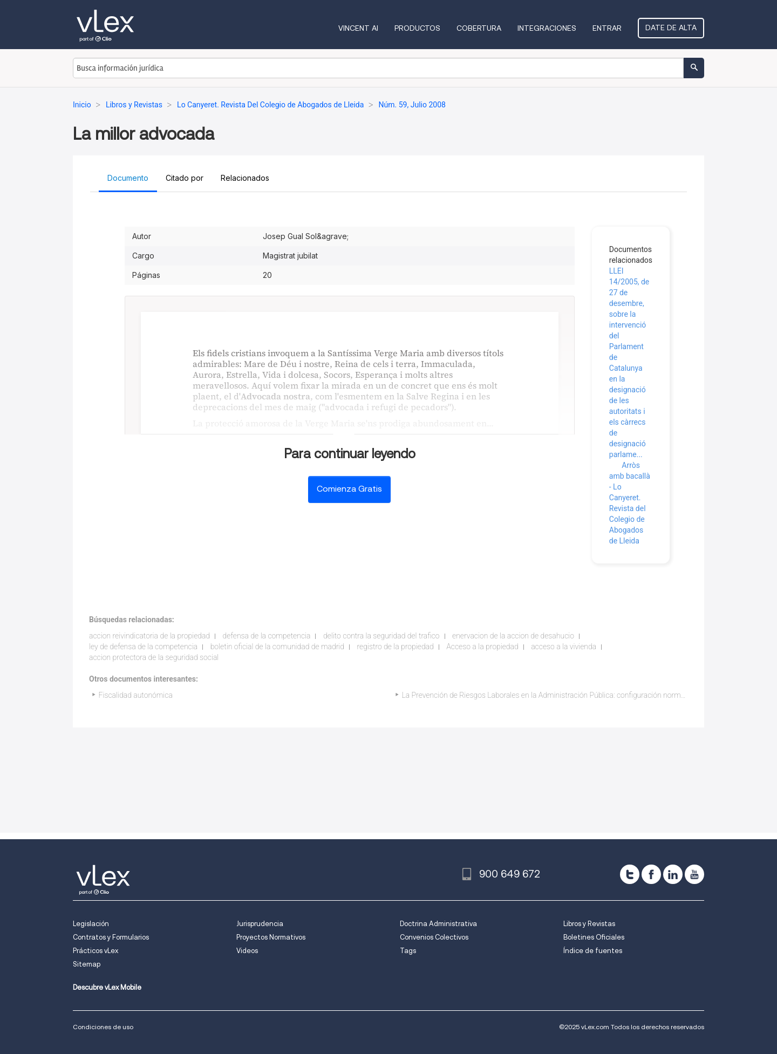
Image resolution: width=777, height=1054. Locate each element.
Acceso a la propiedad (482, 646)
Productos (417, 28)
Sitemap (86, 964)
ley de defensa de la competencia (143, 646)
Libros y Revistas (589, 924)
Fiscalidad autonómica (136, 695)
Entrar (607, 28)
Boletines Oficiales (593, 937)
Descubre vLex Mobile (107, 987)
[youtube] (694, 874)
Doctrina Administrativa (438, 924)
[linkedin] (673, 874)
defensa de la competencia (267, 635)
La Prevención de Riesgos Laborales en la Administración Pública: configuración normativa (549, 695)
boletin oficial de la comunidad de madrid (277, 646)
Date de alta (671, 27)
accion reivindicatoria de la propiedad (149, 635)
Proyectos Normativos (270, 937)
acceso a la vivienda (563, 646)
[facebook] (651, 874)
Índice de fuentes (592, 951)
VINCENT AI (358, 28)
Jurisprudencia (259, 924)
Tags (408, 951)
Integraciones (546, 28)
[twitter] (629, 874)
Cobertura (478, 28)
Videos (247, 951)
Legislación (91, 924)
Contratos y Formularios (111, 937)
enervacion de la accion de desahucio (513, 635)
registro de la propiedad (395, 646)
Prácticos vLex (95, 951)
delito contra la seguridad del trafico (381, 635)
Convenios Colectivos (434, 937)
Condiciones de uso (103, 1026)
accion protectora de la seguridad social (154, 657)
